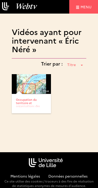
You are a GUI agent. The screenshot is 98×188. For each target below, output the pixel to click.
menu (87, 6)
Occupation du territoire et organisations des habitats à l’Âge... (28, 104)
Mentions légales (25, 176)
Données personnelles (68, 176)
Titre (75, 64)
